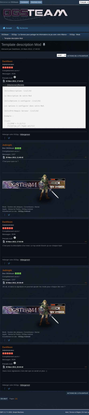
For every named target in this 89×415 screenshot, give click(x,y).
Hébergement (25, 134)
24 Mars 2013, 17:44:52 (14, 81)
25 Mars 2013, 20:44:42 (14, 367)
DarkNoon (7, 61)
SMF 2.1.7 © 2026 (6, 412)
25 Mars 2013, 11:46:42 (14, 157)
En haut (4, 399)
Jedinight (7, 145)
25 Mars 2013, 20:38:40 (14, 283)
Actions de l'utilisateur (77, 56)
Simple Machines (18, 412)
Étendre (21, 85)
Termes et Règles (75, 412)
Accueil (7, 28)
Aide (66, 412)
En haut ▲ (85, 412)
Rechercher (22, 28)
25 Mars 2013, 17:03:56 (14, 242)
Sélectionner (12, 85)
